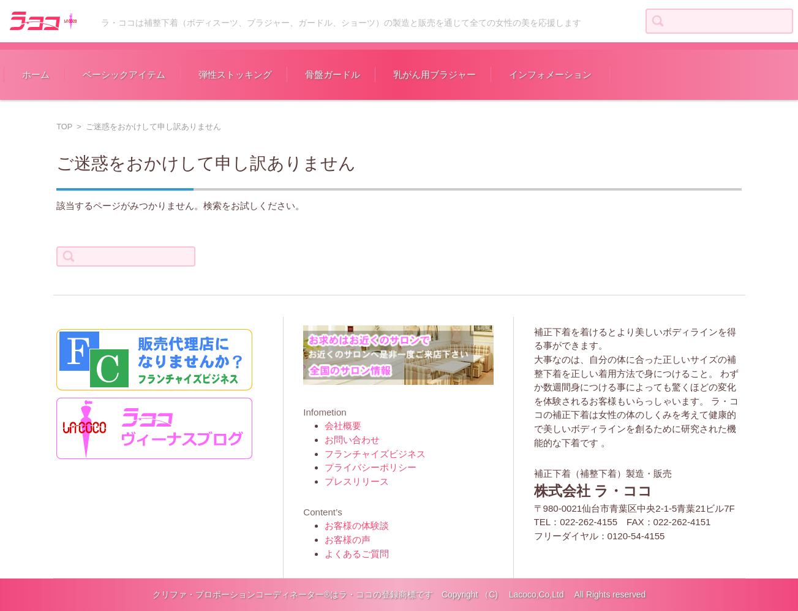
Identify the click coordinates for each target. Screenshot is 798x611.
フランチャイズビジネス (375, 454)
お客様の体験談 (357, 525)
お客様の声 (348, 539)
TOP (64, 126)
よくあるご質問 (357, 553)
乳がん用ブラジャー (434, 74)
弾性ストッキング (235, 74)
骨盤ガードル (332, 74)
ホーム (36, 74)
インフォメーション (550, 74)
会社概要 (343, 425)
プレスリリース (357, 481)
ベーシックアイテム (124, 74)
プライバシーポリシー (370, 467)
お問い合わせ (352, 440)
